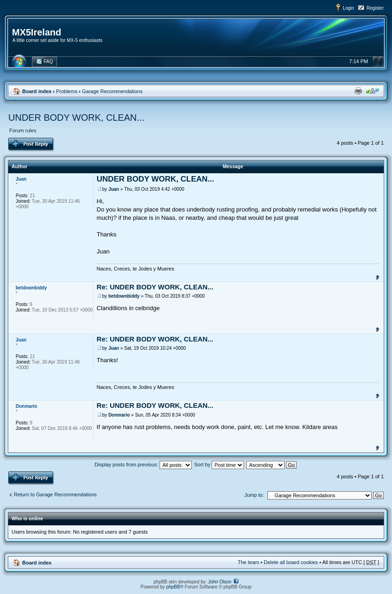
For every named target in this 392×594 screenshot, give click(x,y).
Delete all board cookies (291, 562)
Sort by (219, 464)
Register (375, 8)
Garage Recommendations (112, 91)
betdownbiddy (124, 296)
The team (248, 562)
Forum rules (22, 130)
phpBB (173, 586)
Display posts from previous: (143, 464)
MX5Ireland (36, 32)
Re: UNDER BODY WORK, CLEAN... (155, 287)
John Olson (220, 581)
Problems (66, 91)
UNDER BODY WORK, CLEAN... (76, 117)
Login (348, 8)
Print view (358, 91)
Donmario (119, 415)
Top (377, 276)
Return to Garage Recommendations (55, 494)
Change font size (372, 91)
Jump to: (254, 495)
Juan (113, 189)
